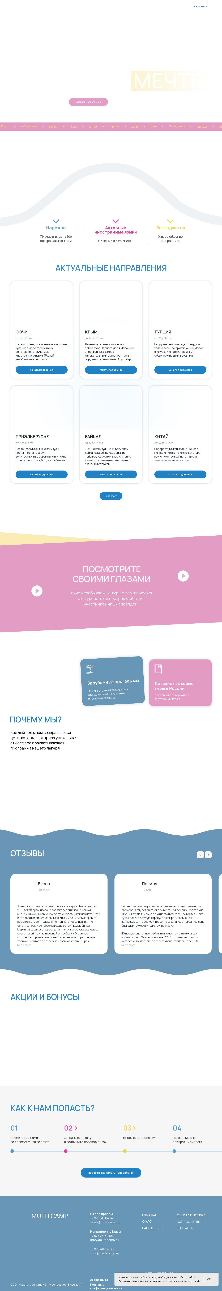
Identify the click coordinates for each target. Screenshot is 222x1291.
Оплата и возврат (192, 1215)
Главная (149, 1215)
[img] (20, 1215)
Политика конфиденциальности (106, 1286)
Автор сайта (99, 1280)
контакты (185, 1228)
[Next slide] (208, 854)
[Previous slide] (200, 854)
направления (153, 1228)
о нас (147, 1221)
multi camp (49, 1216)
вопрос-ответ (189, 1222)
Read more (24, 945)
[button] (26, 576)
